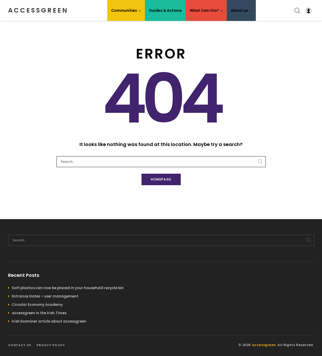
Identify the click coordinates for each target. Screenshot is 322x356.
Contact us (19, 345)
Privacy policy (51, 345)
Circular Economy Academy (37, 304)
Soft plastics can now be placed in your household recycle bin (68, 287)
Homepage (161, 179)
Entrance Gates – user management (45, 296)
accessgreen (38, 10)
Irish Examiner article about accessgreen (49, 321)
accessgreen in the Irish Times (39, 313)
